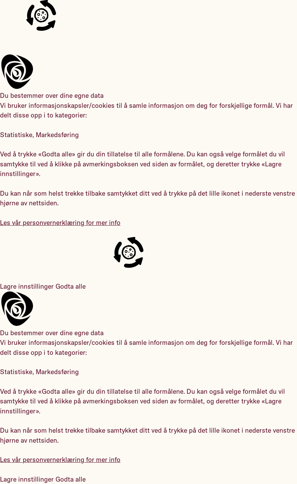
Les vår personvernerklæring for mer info (60, 222)
